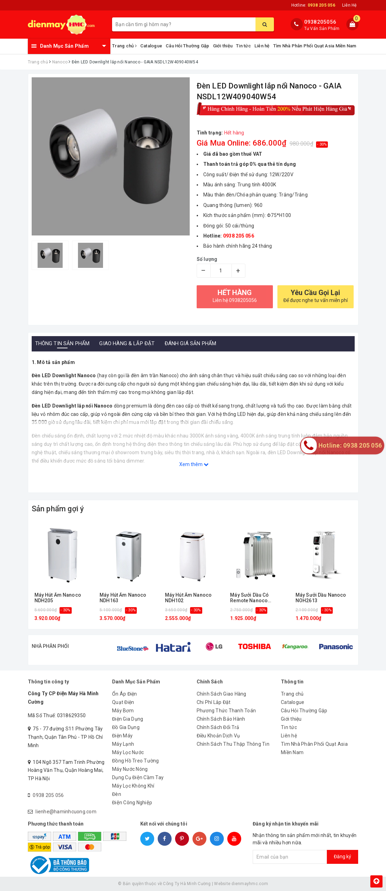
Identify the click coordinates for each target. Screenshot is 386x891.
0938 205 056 (48, 795)
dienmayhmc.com (249, 883)
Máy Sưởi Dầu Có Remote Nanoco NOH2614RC (249, 597)
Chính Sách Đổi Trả (218, 727)
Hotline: (313, 5)
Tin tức (243, 45)
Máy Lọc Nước (128, 752)
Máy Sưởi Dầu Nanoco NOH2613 (321, 597)
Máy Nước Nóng (130, 769)
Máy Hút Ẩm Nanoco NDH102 (188, 597)
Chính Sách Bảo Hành (221, 719)
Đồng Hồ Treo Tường (135, 761)
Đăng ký (342, 856)
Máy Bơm (123, 710)
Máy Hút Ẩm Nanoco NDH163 (123, 597)
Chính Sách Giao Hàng (221, 694)
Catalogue (151, 45)
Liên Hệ (349, 5)
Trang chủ (124, 45)
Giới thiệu (223, 45)
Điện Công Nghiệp (132, 802)
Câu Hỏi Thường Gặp (188, 45)
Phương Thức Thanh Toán (226, 710)
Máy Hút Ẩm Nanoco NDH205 (57, 597)
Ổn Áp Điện (124, 694)
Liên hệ (262, 45)
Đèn (116, 794)
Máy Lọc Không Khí (133, 786)
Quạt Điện (123, 702)
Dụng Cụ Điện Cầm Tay (138, 777)
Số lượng (207, 259)
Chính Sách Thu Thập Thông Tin (233, 744)
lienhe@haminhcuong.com (66, 811)
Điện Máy (122, 735)
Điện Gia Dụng (127, 719)
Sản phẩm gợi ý (58, 508)
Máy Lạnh (123, 744)
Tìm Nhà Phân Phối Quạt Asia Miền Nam (314, 45)
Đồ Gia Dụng (126, 727)
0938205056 (320, 22)
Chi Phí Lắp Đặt (214, 702)
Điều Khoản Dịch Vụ (218, 735)
